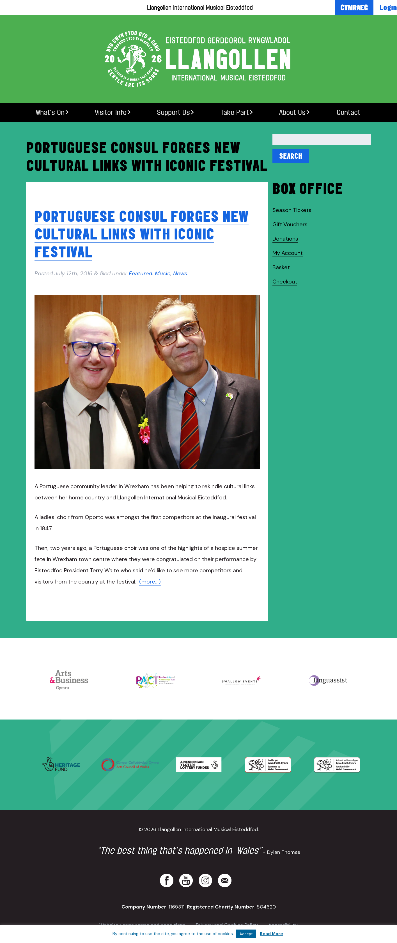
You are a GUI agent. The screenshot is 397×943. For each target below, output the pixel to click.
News (180, 273)
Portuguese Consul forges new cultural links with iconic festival (142, 233)
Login (388, 7)
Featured (140, 273)
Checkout (284, 281)
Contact (348, 112)
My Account (287, 253)
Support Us (173, 112)
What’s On (50, 112)
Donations (285, 238)
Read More (271, 934)
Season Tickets (291, 210)
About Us (292, 112)
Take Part (235, 112)
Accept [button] (246, 934)
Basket (281, 267)
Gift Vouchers (289, 224)
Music (162, 273)
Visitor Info (111, 112)
